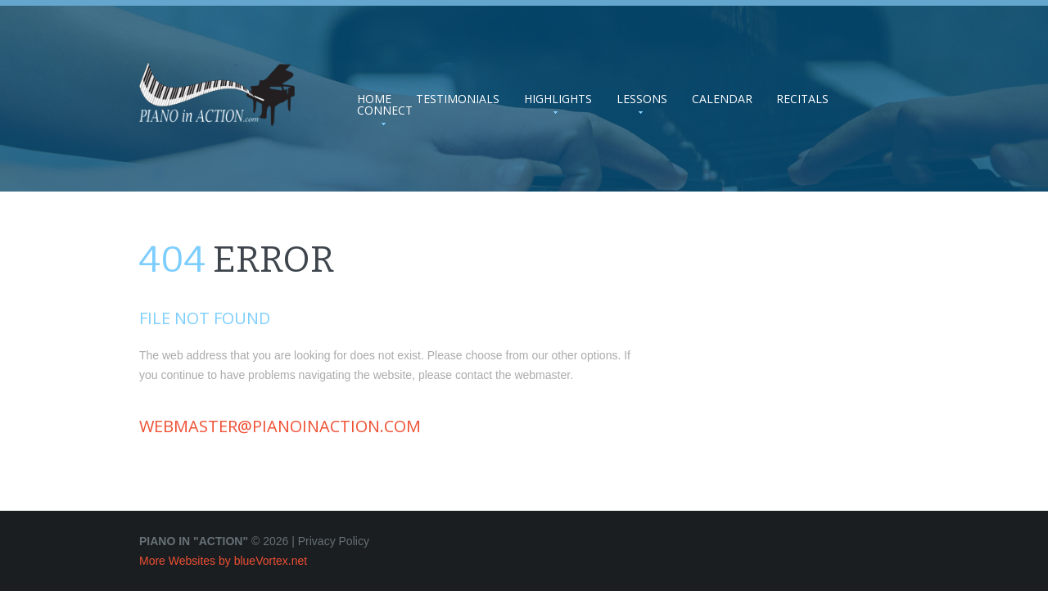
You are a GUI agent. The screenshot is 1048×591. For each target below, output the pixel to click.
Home (374, 99)
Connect (385, 110)
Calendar (722, 99)
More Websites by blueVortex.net (223, 560)
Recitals (802, 99)
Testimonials (457, 99)
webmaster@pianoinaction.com (280, 426)
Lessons (642, 99)
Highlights (558, 99)
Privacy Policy (333, 541)
